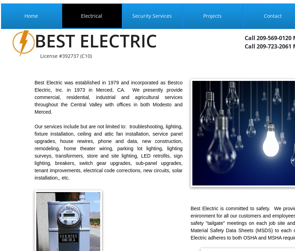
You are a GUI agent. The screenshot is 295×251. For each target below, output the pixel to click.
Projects (212, 16)
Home (31, 16)
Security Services (152, 16)
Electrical (91, 16)
